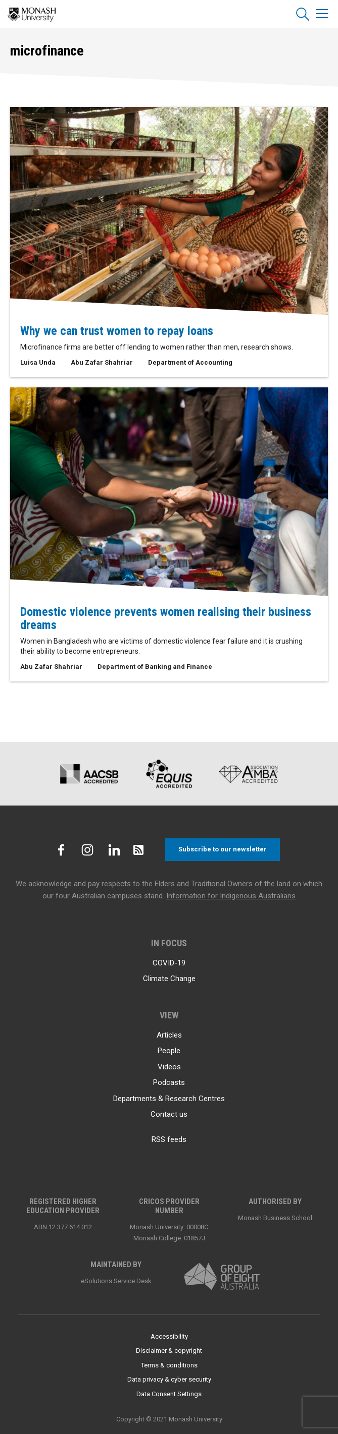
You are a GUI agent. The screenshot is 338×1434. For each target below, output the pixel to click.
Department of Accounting (190, 362)
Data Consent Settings (169, 1394)
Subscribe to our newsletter (222, 849)
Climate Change (169, 978)
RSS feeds (169, 1139)
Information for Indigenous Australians (231, 895)
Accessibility (169, 1336)
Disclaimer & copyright (169, 1350)
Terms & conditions (169, 1365)
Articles (169, 1035)
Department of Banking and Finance (155, 666)
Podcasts (169, 1082)
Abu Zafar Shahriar (102, 362)
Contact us (169, 1114)
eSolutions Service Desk (116, 1281)
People (169, 1050)
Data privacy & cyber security (169, 1379)
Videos (169, 1066)
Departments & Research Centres (169, 1098)
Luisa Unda (38, 362)
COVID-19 (169, 962)
